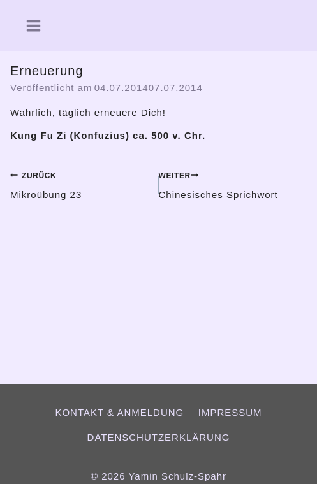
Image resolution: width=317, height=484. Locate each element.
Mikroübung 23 (79, 184)
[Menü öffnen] (28, 25)
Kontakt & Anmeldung (119, 412)
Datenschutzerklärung (158, 437)
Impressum (230, 412)
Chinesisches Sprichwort (233, 184)
